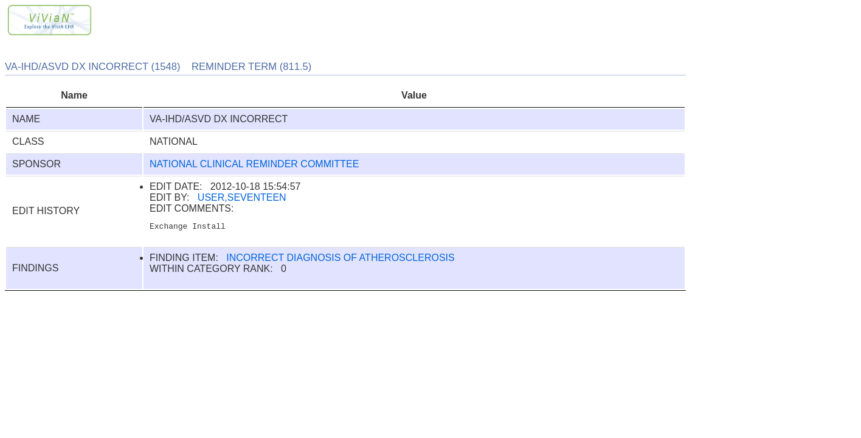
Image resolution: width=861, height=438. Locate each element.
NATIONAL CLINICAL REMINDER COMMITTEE (254, 164)
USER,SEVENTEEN (242, 197)
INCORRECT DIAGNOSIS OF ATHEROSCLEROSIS (340, 259)
